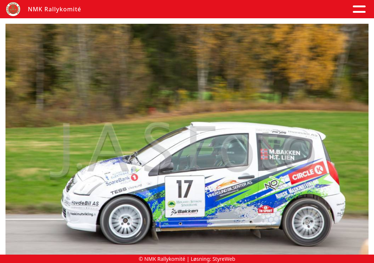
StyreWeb (224, 258)
